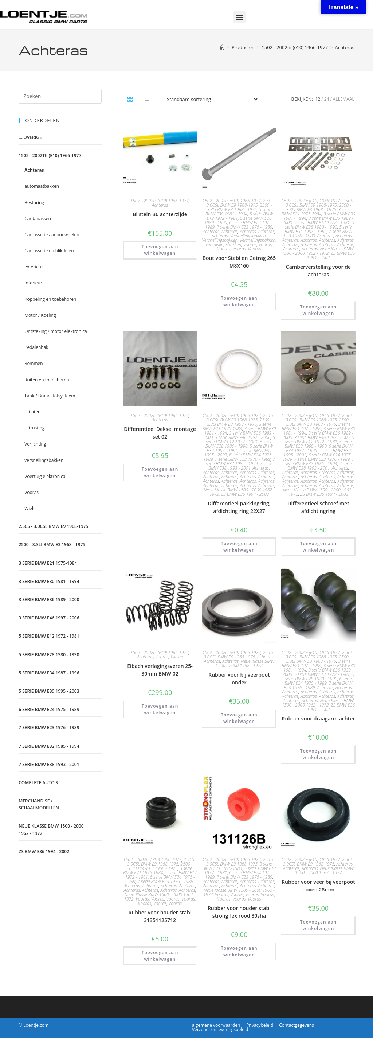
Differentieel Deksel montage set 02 (160, 432)
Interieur (33, 283)
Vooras (249, 244)
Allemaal (343, 99)
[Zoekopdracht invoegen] (60, 96)
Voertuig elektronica (44, 476)
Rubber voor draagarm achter (318, 718)
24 (326, 99)
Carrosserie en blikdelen (49, 251)
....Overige (30, 137)
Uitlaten (32, 412)
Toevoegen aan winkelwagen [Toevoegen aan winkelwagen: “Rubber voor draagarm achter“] (318, 754)
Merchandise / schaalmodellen (39, 804)
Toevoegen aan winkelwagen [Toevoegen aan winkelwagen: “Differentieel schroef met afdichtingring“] (318, 546)
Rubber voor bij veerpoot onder (239, 678)
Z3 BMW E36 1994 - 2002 (331, 255)
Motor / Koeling (40, 315)
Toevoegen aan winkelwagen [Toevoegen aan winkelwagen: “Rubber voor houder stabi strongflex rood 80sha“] (239, 951)
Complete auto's (38, 783)
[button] (239, 17)
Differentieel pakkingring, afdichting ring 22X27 (239, 507)
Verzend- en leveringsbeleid (220, 1029)
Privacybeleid (259, 1025)
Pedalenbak (36, 347)
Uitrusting (34, 428)
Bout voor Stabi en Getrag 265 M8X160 (239, 261)
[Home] (222, 47)
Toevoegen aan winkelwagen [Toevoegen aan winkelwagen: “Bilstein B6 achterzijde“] (160, 250)
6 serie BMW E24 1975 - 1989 (318, 681)
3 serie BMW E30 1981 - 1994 (238, 211)
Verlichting (35, 444)
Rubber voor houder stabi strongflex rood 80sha (239, 912)
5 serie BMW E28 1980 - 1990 (319, 224)
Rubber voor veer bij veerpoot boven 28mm (318, 885)
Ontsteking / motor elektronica (55, 331)
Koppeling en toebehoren (50, 299)
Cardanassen (37, 218)
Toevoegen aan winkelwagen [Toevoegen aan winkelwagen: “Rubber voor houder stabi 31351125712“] (160, 955)
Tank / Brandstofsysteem (49, 396)
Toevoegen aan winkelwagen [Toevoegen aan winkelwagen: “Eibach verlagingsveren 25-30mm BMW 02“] (160, 709)
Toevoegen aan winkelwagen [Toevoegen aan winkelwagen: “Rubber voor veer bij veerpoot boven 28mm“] (318, 925)
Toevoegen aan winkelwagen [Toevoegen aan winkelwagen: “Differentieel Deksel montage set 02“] (160, 472)
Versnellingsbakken (248, 236)
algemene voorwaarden (216, 1025)
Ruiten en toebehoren (46, 380)
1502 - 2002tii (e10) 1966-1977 (159, 201)
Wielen (176, 657)
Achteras (344, 47)
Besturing (34, 202)
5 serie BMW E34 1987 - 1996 (318, 229)
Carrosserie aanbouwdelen (51, 235)
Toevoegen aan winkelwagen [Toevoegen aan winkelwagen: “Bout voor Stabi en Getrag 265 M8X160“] (239, 301)
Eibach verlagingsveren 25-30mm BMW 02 (159, 669)
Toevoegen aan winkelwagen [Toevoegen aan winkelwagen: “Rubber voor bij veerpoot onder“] (239, 718)
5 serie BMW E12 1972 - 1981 (322, 222)
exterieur (33, 267)
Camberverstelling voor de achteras (318, 270)
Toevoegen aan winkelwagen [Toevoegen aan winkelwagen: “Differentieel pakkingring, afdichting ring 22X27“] (239, 546)
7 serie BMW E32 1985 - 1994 (240, 461)
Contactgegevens (296, 1025)
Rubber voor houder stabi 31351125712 (159, 916)
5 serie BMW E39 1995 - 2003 (49, 691)
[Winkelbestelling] (209, 99)
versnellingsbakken (43, 460)
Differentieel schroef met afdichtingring (318, 507)
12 (318, 99)
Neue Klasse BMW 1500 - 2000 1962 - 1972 (318, 251)
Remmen (33, 363)
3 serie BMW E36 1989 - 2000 (49, 599)
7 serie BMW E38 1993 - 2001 (240, 465)
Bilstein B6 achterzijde (160, 214)
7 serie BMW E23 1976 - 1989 (244, 227)
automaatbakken (41, 186)
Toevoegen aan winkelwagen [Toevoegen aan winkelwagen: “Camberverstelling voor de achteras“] (318, 310)
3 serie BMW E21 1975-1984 (316, 211)
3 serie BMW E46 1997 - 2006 (243, 437)
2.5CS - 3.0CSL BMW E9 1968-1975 (241, 203)
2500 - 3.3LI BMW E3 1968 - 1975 (239, 207)
